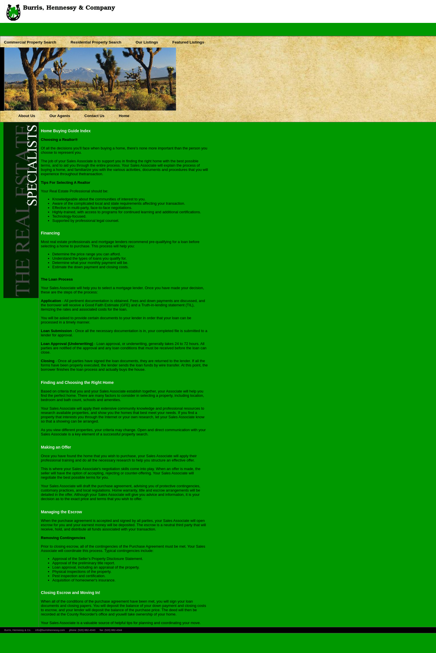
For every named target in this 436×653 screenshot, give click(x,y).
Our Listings (147, 42)
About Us (26, 116)
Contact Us (94, 116)
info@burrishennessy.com (50, 630)
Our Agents (59, 116)
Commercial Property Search (30, 42)
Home (124, 116)
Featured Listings (188, 42)
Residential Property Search (96, 42)
